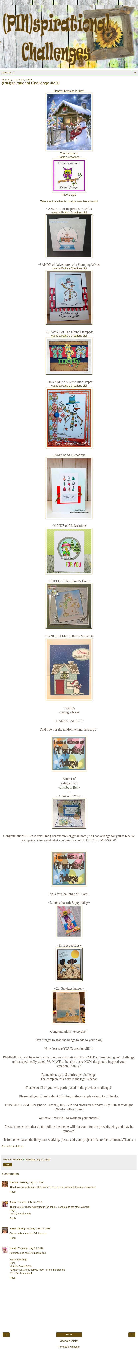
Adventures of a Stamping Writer (78, 264)
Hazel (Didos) (17, 1228)
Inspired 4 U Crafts (79, 209)
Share (7, 1165)
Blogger (75, 1346)
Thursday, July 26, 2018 (31, 1248)
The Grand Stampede (79, 332)
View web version (69, 1341)
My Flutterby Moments (77, 636)
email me (43, 836)
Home (69, 1334)
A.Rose (14, 1182)
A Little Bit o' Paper (79, 382)
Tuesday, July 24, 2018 (38, 1228)
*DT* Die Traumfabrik (21, 1273)
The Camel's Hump (77, 581)
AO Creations (76, 455)
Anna (13, 1202)
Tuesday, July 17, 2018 (31, 1182)
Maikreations (78, 525)
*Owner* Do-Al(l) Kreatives (24, 1269)
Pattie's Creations (69, 157)
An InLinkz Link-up (12, 1146)
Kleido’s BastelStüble (21, 1266)
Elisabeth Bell (69, 787)
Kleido (13, 1248)
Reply (13, 1191)
